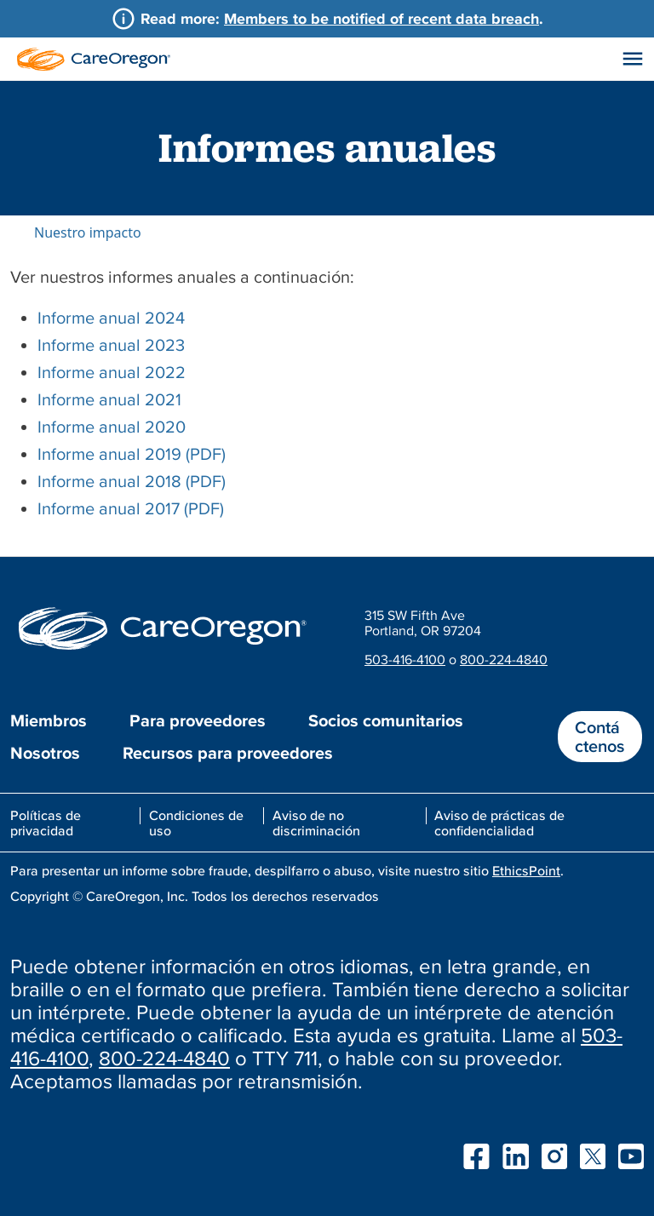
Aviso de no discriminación (316, 822)
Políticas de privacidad (45, 822)
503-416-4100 (404, 659)
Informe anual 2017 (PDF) (130, 508)
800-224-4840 (504, 659)
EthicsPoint (526, 870)
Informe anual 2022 (111, 372)
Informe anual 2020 (111, 426)
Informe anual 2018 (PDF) (131, 481)
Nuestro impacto (87, 232)
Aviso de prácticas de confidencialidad (499, 822)
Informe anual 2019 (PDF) (131, 454)
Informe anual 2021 (109, 399)
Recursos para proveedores (228, 752)
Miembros (48, 720)
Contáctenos (599, 736)
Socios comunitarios (385, 720)
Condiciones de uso (196, 822)
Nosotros (45, 752)
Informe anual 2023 (111, 345)
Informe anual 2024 (111, 317)
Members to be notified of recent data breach (381, 18)
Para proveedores (197, 720)
